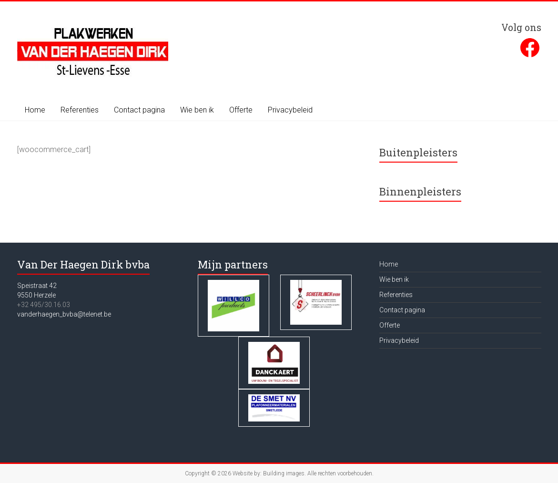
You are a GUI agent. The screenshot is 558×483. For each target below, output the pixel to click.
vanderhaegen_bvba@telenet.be (64, 314)
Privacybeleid (290, 109)
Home (35, 109)
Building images (283, 473)
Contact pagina (139, 109)
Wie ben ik (197, 109)
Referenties (80, 109)
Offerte (241, 109)
